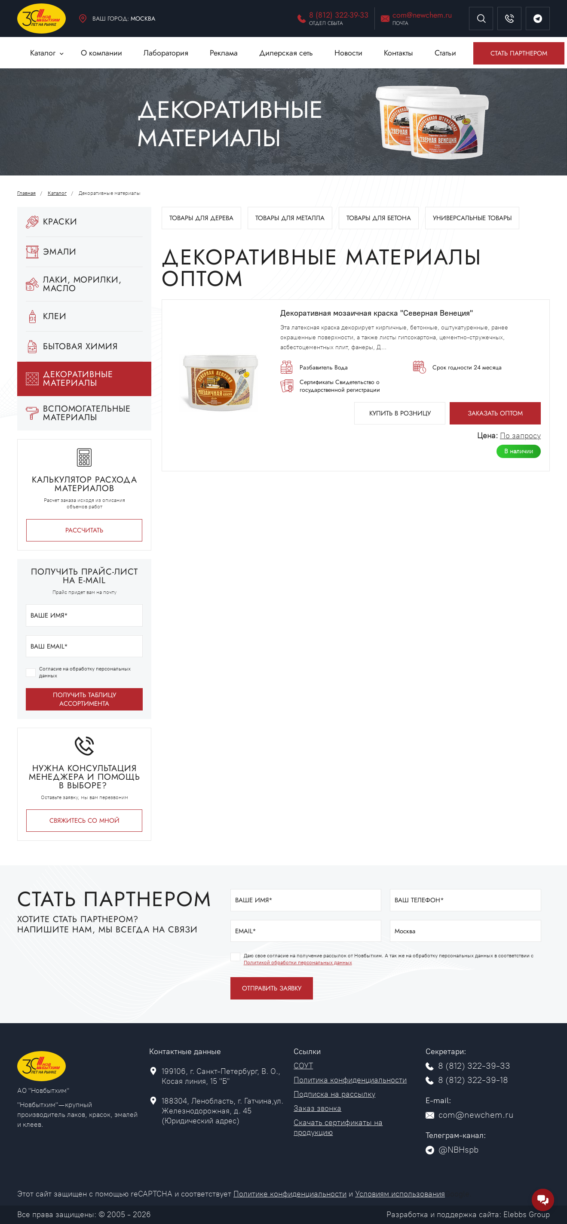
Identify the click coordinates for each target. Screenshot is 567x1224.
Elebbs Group (526, 1214)
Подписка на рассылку (334, 1094)
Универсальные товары (472, 218)
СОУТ (303, 1065)
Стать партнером (518, 53)
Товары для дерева (201, 218)
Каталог (57, 193)
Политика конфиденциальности (350, 1080)
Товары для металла (290, 218)
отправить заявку (271, 988)
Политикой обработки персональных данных (298, 963)
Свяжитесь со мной (84, 820)
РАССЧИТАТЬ (84, 530)
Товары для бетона (378, 218)
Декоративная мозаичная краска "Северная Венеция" (376, 313)
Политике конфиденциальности (289, 1194)
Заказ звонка (317, 1108)
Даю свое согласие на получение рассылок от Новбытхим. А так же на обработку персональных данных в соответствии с (388, 959)
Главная (26, 193)
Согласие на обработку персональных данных (85, 672)
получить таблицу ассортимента (84, 699)
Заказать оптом (495, 413)
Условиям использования (400, 1194)
